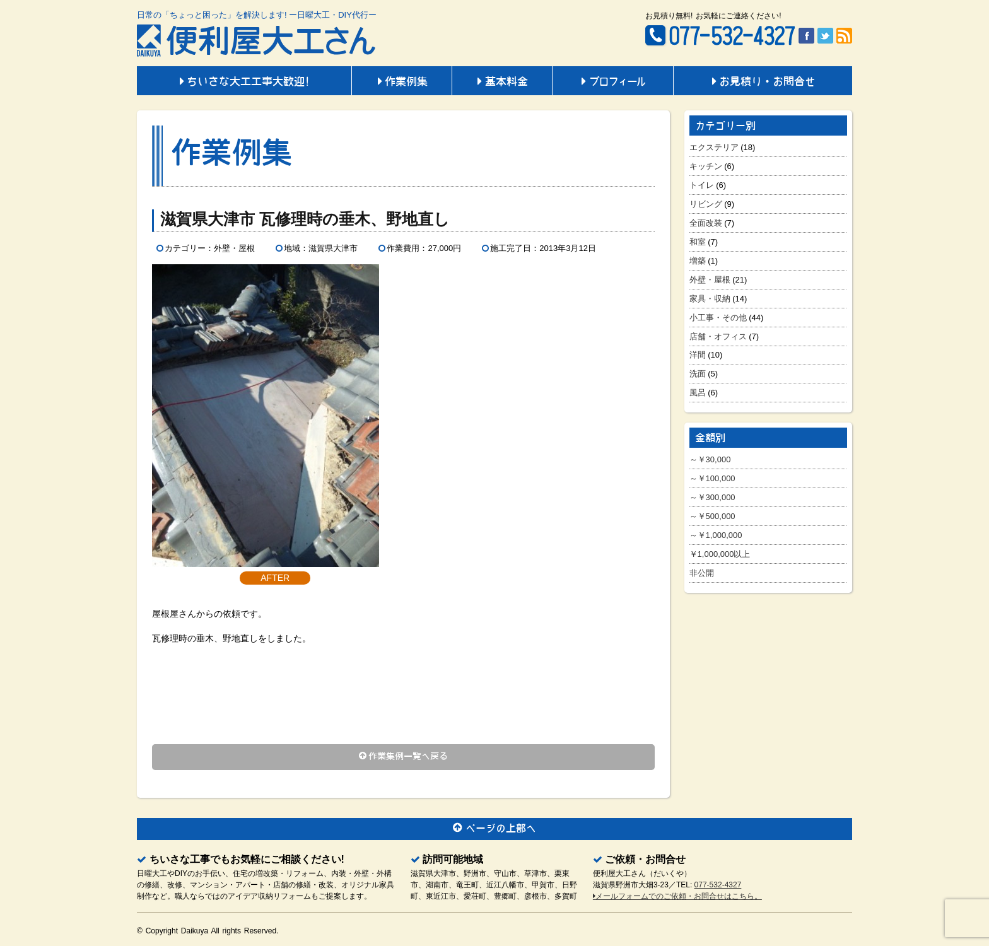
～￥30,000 (710, 459)
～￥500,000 (712, 516)
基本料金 (502, 82)
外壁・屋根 (709, 279)
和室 (697, 242)
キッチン (705, 166)
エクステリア (714, 147)
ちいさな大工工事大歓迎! (244, 82)
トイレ (701, 185)
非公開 (701, 573)
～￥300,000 (712, 497)
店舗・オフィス (718, 336)
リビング (705, 204)
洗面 (697, 373)
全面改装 (705, 223)
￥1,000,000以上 (720, 554)
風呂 (697, 392)
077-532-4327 (718, 884)
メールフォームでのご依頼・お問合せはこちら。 (677, 896)
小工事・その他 (718, 317)
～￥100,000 (712, 478)
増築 (697, 261)
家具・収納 (709, 298)
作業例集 (402, 82)
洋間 (697, 354)
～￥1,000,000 (715, 535)
